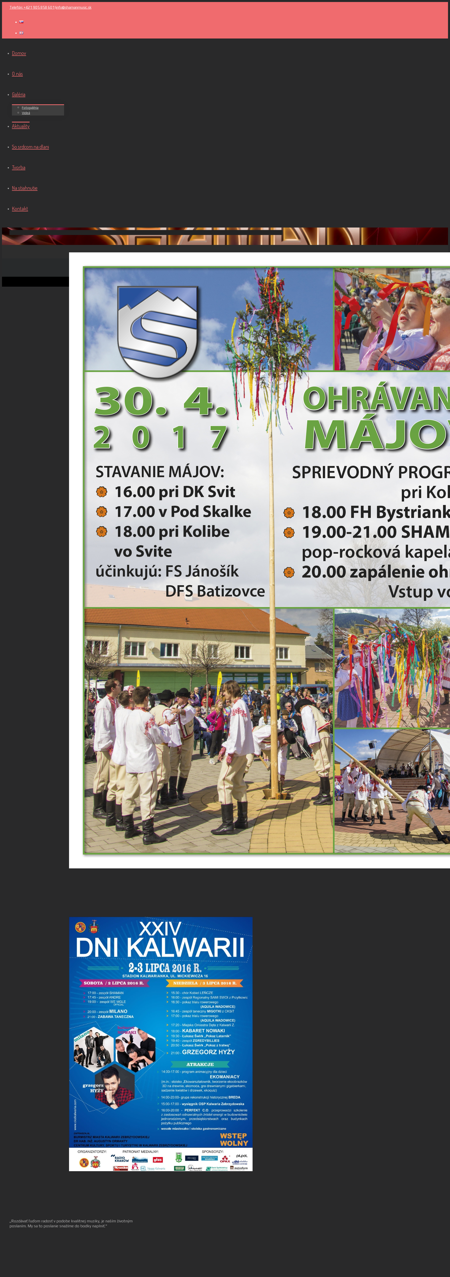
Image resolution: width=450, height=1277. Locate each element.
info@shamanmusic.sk (73, 7)
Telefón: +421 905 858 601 (32, 7)
